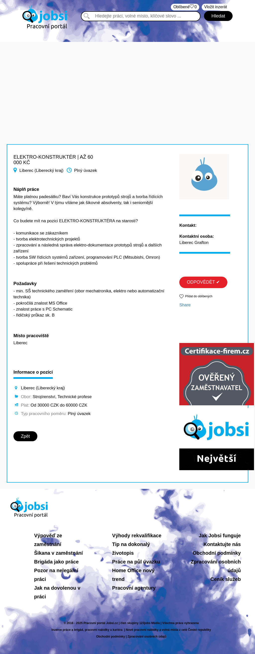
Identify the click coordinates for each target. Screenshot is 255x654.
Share (185, 305)
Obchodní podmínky (217, 553)
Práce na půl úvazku (136, 561)
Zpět (25, 436)
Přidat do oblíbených (198, 296)
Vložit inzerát (215, 7)
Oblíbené (185, 7)
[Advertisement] (127, 77)
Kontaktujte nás (222, 544)
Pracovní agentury (134, 588)
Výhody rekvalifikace (136, 535)
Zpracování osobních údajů (147, 636)
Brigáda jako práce (56, 561)
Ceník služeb (225, 579)
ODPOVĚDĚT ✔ (203, 282)
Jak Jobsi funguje (220, 535)
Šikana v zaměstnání (58, 553)
